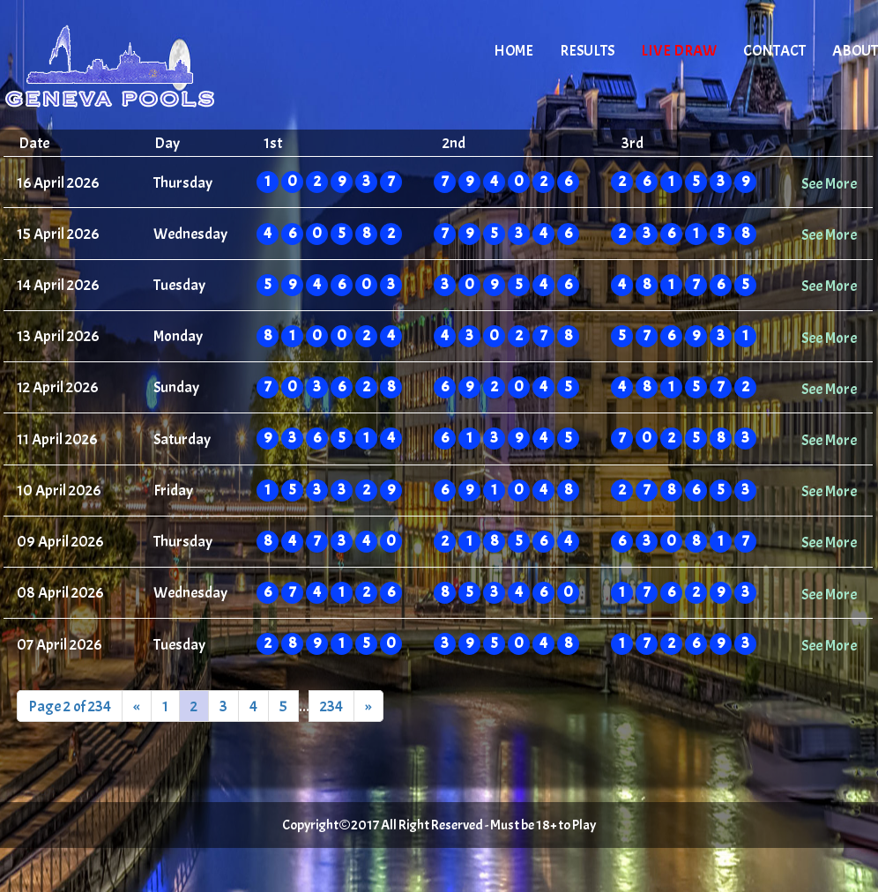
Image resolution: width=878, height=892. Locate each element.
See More (829, 183)
